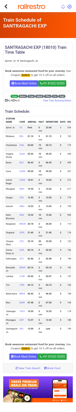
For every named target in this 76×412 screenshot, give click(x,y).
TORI (21, 285)
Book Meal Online (24, 83)
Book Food (52, 368)
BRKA (22, 293)
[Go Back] (6, 6)
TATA (22, 311)
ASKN (22, 180)
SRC (21, 328)
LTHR (22, 276)
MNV (21, 189)
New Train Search (28, 368)
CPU (21, 241)
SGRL (22, 232)
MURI (22, 302)
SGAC (22, 154)
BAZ (21, 162)
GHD (21, 250)
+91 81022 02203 (52, 83)
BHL (21, 136)
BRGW (22, 224)
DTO (21, 258)
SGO (21, 197)
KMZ (21, 215)
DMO (21, 206)
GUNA (22, 171)
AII (20, 127)
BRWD (22, 267)
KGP (21, 320)
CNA (21, 145)
